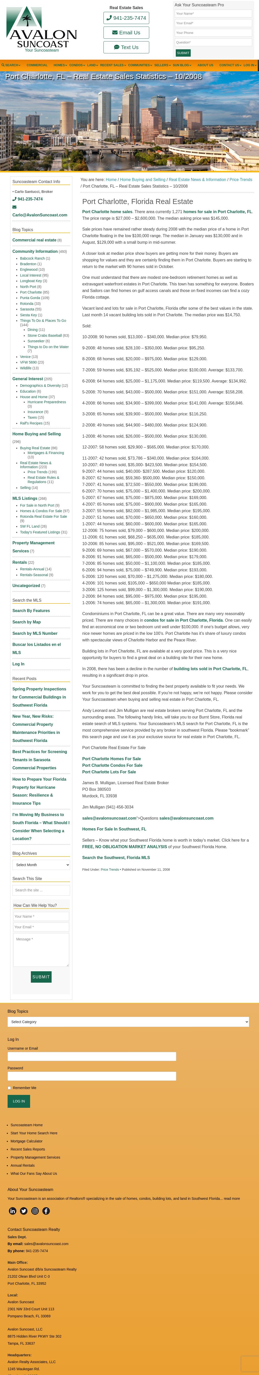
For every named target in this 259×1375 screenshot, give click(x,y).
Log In (17, 638)
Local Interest (30, 275)
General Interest (25, 378)
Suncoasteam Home (27, 1058)
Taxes (32, 416)
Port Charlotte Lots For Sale (109, 783)
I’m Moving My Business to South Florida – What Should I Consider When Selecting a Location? (40, 767)
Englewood (28, 269)
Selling (25, 478)
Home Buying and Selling (33, 432)
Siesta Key (28, 314)
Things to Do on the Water (48, 346)
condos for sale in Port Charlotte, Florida (183, 632)
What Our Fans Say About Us (34, 1106)
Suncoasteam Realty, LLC (56, 1360)
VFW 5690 (28, 362)
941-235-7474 (126, 18)
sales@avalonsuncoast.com (109, 829)
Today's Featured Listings (40, 522)
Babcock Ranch (32, 258)
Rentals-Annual (32, 556)
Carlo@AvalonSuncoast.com (38, 217)
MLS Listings (23, 489)
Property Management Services (38, 532)
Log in (97, 1356)
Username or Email (23, 982)
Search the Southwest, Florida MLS (116, 869)
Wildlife (25, 368)
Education (28, 390)
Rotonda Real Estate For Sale (43, 506)
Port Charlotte (31, 292)
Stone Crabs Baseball (45, 335)
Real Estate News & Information (36, 456)
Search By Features (29, 596)
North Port (28, 286)
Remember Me (24, 1021)
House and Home (34, 396)
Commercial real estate (31, 241)
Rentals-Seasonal (34, 562)
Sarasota (27, 309)
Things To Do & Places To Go (43, 320)
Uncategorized (24, 572)
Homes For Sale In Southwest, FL (114, 841)
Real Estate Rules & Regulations (43, 470)
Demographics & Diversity (40, 384)
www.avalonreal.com (24, 1316)
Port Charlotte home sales (107, 223)
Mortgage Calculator (26, 1074)
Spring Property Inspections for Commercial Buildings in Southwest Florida (39, 669)
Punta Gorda (30, 298)
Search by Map (24, 606)
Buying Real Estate (35, 439)
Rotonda (26, 303)
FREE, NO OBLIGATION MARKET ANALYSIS (124, 858)
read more (232, 1132)
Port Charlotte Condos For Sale (112, 777)
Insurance (35, 411)
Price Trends (110, 881)
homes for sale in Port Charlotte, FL (217, 223)
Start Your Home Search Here (34, 1066)
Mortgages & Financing (46, 444)
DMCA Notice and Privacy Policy (33, 1335)
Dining (33, 329)
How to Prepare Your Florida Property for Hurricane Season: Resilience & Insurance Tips (38, 742)
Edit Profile (113, 1356)
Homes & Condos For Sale (41, 501)
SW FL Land (29, 516)
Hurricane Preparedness (47, 401)
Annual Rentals (23, 1098)
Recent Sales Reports (28, 1082)
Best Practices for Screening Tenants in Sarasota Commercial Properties (39, 718)
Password (15, 1001)
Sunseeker (36, 341)
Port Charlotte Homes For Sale (111, 770)
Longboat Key (31, 281)
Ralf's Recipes (31, 422)
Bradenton (28, 264)
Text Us (126, 47)
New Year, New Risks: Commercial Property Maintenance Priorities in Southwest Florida (41, 693)
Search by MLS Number (32, 617)
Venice (25, 356)
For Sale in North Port (37, 495)
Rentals (18, 550)
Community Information (32, 252)
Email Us (126, 32)
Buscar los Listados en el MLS (37, 627)
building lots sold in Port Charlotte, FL (210, 680)
